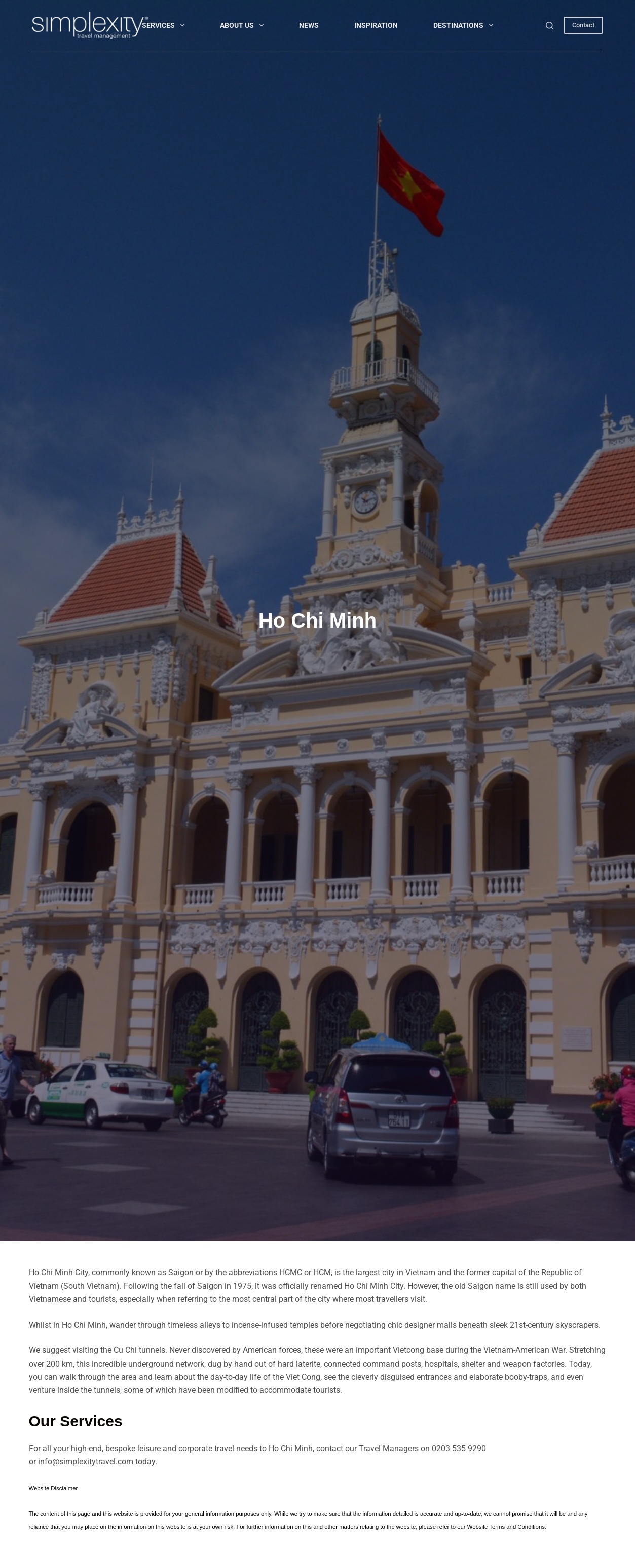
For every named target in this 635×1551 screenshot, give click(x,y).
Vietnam (420, 1272)
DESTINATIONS (465, 25)
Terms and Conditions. (517, 1527)
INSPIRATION (376, 25)
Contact (583, 25)
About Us (244, 25)
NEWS (309, 25)
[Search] (549, 25)
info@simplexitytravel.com (85, 1461)
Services (165, 25)
